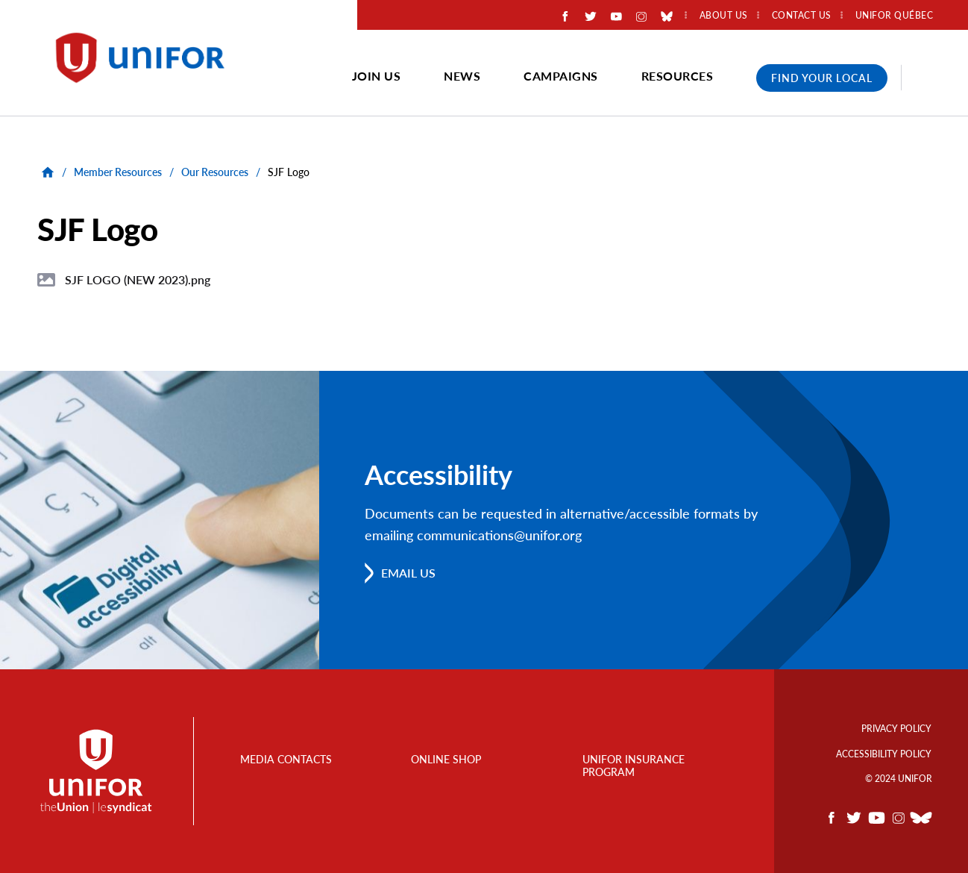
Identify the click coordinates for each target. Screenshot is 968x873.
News (462, 76)
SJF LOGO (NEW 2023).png (137, 279)
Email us (408, 573)
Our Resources (214, 172)
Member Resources (118, 172)
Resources (677, 76)
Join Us (376, 76)
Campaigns (561, 76)
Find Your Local (822, 78)
